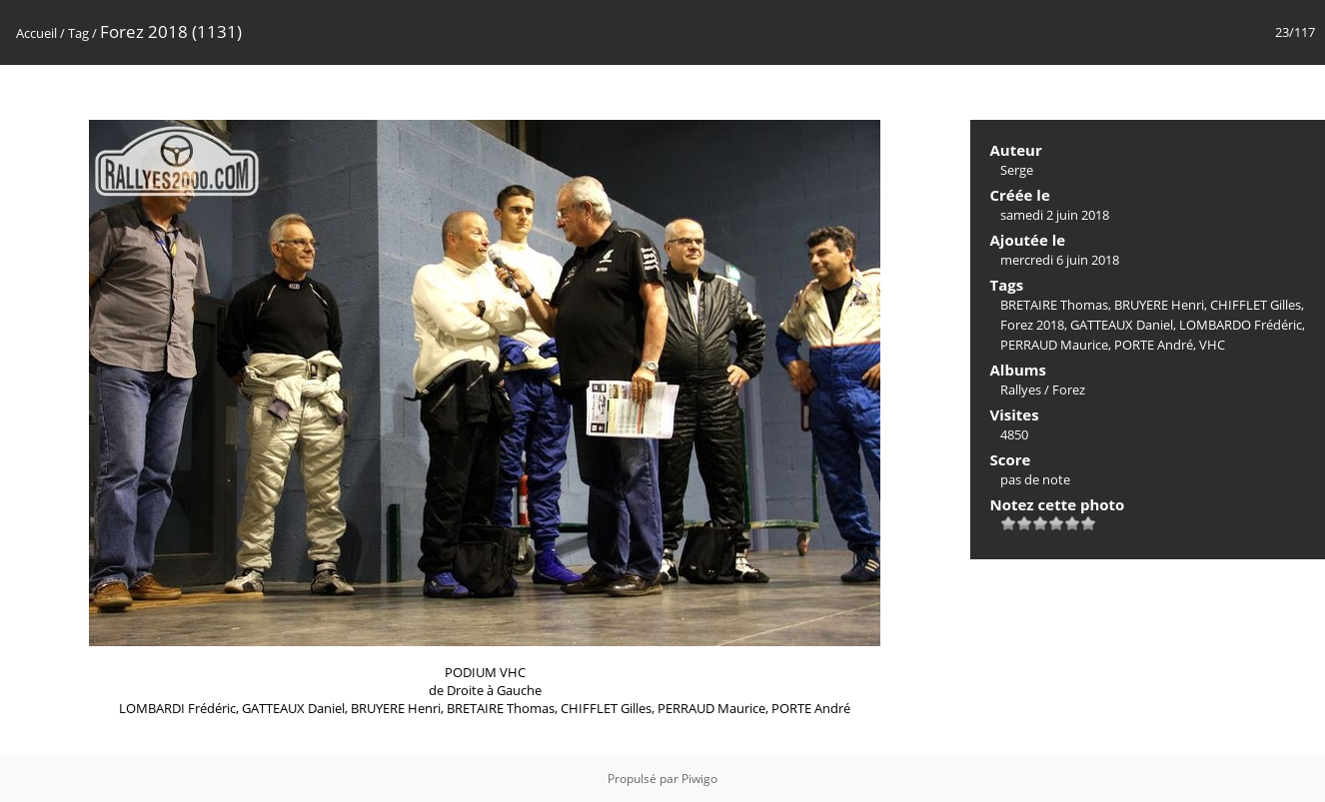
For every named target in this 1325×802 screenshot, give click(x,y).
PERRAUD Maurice (1054, 345)
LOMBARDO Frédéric (1240, 325)
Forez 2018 (1032, 325)
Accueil (36, 33)
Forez (1068, 390)
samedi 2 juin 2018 (1054, 215)
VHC (1212, 345)
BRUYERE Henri (1159, 305)
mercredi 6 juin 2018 (1059, 260)
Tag (78, 33)
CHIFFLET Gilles (1255, 305)
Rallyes (1020, 390)
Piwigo (699, 778)
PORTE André (1153, 345)
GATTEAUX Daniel (1121, 325)
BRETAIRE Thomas (1054, 305)
